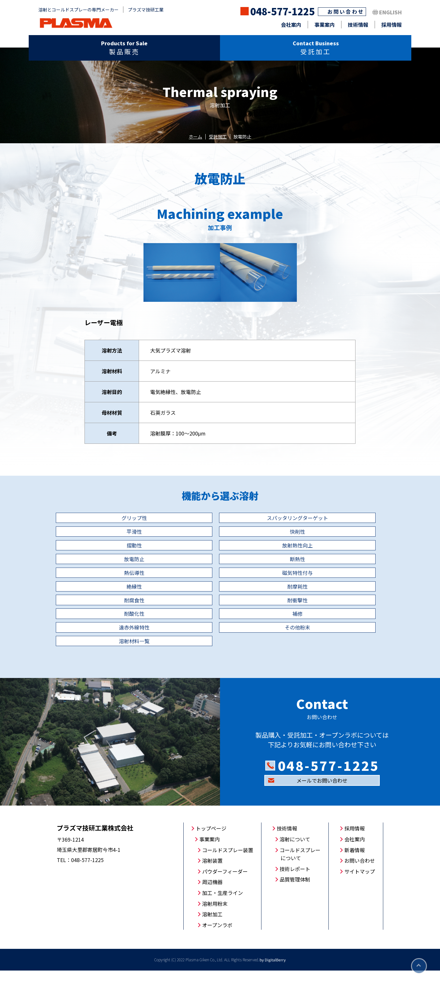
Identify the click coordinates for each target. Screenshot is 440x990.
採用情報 (391, 24)
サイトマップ (359, 890)
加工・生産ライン (222, 912)
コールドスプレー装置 (227, 869)
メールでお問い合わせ (322, 800)
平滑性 (331, 523)
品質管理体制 (295, 899)
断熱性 (220, 568)
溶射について (295, 858)
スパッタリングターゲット (220, 523)
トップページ (211, 848)
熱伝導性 (331, 568)
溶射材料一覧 (108, 657)
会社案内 (291, 24)
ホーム (195, 136)
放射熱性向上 (331, 546)
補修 (108, 635)
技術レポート (295, 888)
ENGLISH (390, 12)
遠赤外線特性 (220, 635)
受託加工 (218, 136)
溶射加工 (212, 933)
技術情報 (358, 24)
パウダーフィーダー (225, 890)
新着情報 (354, 869)
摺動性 (220, 546)
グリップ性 (108, 523)
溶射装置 (212, 880)
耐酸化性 (331, 613)
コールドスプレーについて (300, 873)
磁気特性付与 (108, 590)
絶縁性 (220, 590)
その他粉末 (331, 635)
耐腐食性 (108, 613)
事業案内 (324, 24)
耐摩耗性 (331, 590)
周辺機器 (212, 901)
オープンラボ (217, 944)
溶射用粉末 (215, 923)
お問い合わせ (345, 11)
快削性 (108, 546)
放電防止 (108, 568)
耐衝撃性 (220, 613)
